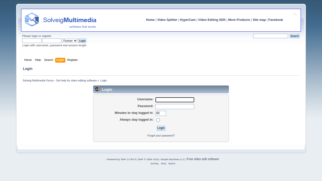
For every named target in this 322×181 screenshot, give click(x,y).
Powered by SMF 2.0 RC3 (121, 159)
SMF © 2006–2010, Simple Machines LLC (161, 159)
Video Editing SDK (212, 20)
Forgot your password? (161, 135)
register (46, 35)
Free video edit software (203, 159)
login (35, 35)
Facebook (275, 20)
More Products (239, 20)
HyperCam (187, 20)
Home (150, 20)
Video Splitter (167, 20)
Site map (259, 20)
